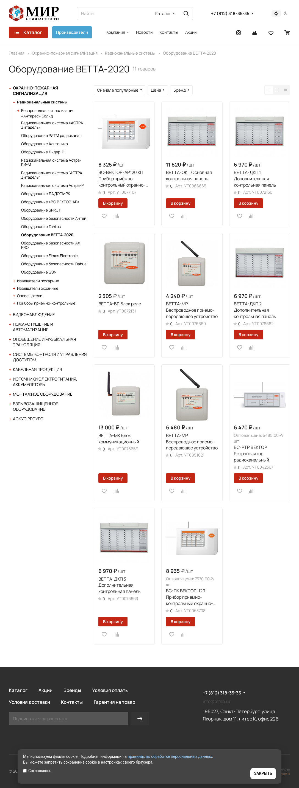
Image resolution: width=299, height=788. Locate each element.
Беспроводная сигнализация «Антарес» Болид (47, 113)
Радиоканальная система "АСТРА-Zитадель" (52, 175)
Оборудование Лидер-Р (42, 151)
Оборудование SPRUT (41, 210)
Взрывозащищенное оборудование (35, 406)
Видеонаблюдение (34, 314)
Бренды (72, 690)
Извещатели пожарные (38, 280)
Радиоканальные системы (42, 102)
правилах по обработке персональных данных (170, 756)
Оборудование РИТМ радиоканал (51, 135)
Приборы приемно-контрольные (46, 303)
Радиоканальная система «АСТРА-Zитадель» (52, 125)
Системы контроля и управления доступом (50, 357)
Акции (45, 690)
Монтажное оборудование (43, 394)
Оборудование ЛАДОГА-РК (45, 193)
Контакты (72, 702)
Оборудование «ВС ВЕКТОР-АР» (50, 201)
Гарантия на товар (114, 702)
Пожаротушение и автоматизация (33, 327)
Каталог (18, 690)
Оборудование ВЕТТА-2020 (47, 234)
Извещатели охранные (37, 288)
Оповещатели (29, 295)
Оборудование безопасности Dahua (54, 263)
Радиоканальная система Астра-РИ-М (51, 162)
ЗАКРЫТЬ (263, 773)
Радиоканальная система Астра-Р (52, 185)
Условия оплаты (110, 690)
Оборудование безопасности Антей (53, 218)
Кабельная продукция (37, 369)
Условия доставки (29, 702)
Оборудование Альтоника (44, 143)
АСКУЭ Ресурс (28, 419)
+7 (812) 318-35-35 (230, 13)
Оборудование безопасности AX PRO (50, 245)
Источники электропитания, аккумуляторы (45, 381)
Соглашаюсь (37, 771)
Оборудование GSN (39, 272)
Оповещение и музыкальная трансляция (44, 342)
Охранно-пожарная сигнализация (35, 90)
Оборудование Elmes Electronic (49, 255)
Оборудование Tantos (41, 226)
